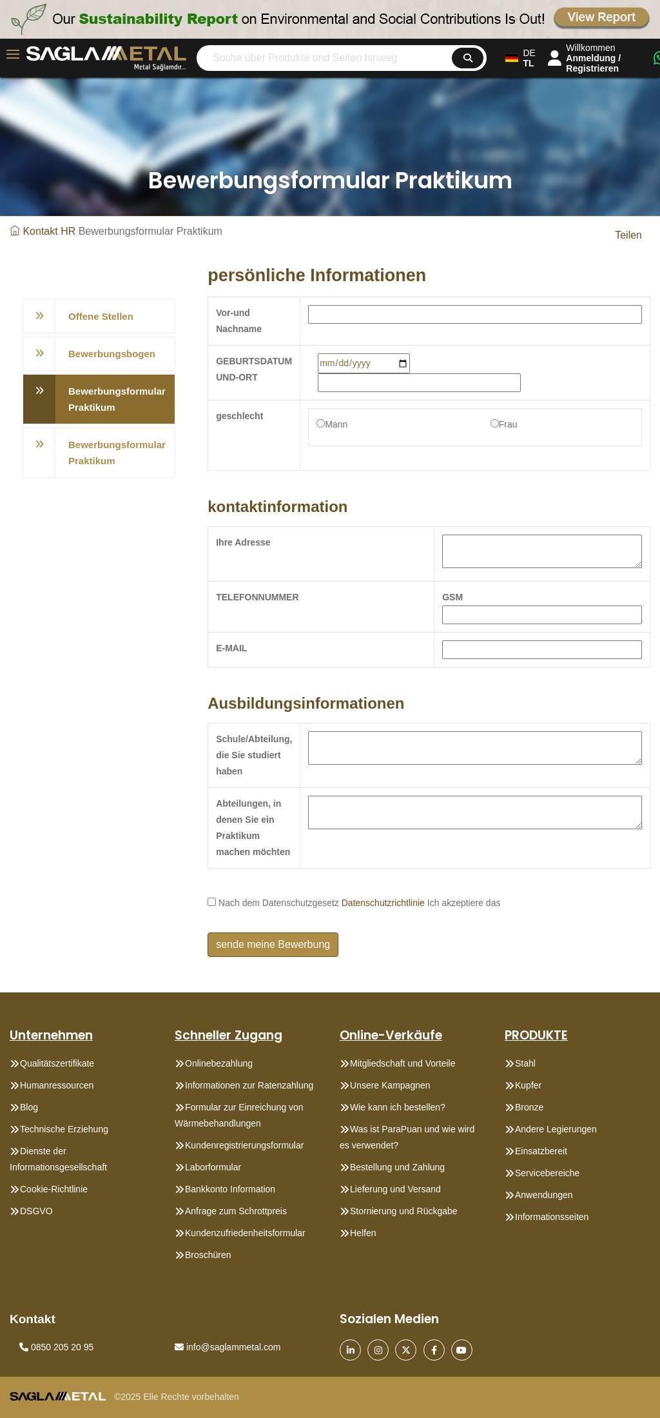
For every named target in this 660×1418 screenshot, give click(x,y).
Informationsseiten (551, 1217)
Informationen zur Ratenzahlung (249, 1085)
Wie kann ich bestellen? (397, 1107)
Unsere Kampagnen (390, 1085)
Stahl (525, 1063)
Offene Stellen (100, 316)
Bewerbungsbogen (111, 353)
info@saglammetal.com (227, 1347)
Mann (336, 424)
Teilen (628, 235)
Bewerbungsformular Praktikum (117, 399)
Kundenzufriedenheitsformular (245, 1233)
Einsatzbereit (541, 1151)
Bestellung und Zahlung (397, 1167)
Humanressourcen (56, 1085)
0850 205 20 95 (56, 1347)
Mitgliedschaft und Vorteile (402, 1063)
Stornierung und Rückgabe (404, 1211)
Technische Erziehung (64, 1129)
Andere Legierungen (556, 1129)
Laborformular (213, 1167)
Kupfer (528, 1085)
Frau (508, 424)
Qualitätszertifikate (57, 1063)
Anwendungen (544, 1195)
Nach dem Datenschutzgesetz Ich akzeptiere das (354, 903)
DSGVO (36, 1211)
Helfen (363, 1233)
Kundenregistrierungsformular (244, 1145)
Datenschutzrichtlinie (383, 903)
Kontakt (40, 231)
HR (68, 231)
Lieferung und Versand (395, 1189)
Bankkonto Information (230, 1189)
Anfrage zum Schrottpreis (236, 1211)
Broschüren (208, 1255)
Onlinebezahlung (219, 1063)
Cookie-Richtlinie (54, 1189)
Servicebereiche (547, 1173)
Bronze (529, 1107)
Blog (29, 1107)
